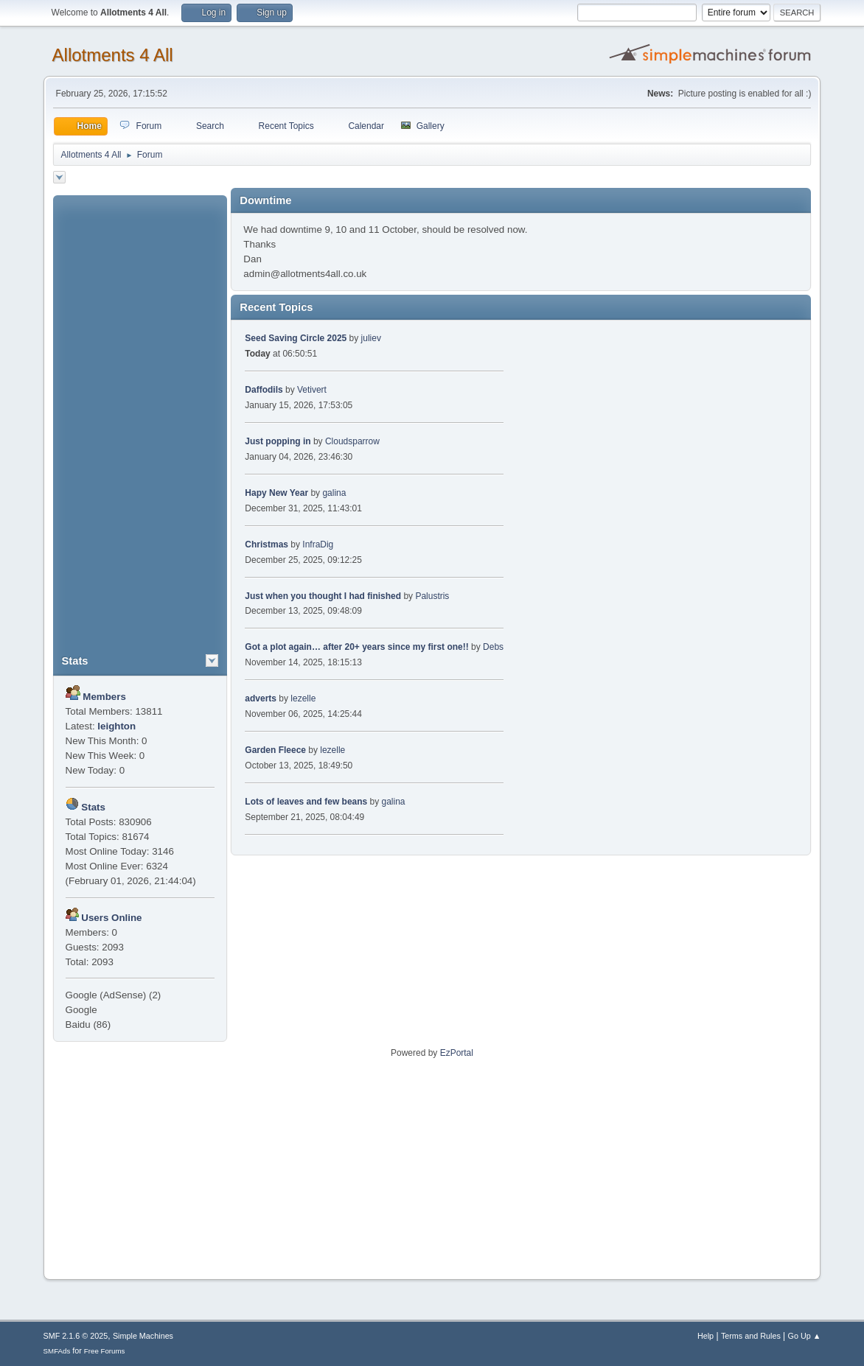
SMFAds (57, 1351)
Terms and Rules (751, 1335)
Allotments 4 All (112, 55)
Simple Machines (143, 1335)
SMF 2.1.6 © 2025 (75, 1335)
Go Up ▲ (804, 1335)
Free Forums (104, 1351)
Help (705, 1335)
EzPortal (456, 1053)
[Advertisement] (140, 416)
